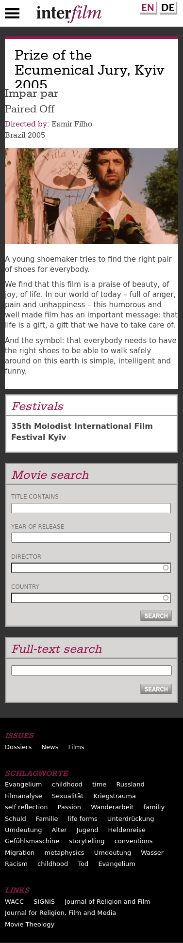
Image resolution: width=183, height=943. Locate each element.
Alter (59, 829)
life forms (83, 818)
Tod (83, 863)
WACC (14, 901)
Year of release (37, 526)
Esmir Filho (71, 124)
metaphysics (64, 852)
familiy (154, 807)
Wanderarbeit (112, 807)
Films (76, 747)
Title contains (35, 496)
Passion (69, 807)
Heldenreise (127, 829)
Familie (47, 818)
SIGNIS (44, 901)
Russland (130, 784)
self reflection (26, 807)
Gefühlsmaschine (32, 841)
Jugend (88, 829)
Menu (12, 15)
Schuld (15, 818)
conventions (134, 841)
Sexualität (67, 796)
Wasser (152, 852)
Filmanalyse (23, 796)
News (49, 747)
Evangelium (23, 784)
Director (26, 556)
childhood (67, 784)
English (147, 6)
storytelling (86, 841)
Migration (19, 852)
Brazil (15, 135)
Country (25, 586)
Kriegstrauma (114, 796)
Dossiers (18, 747)
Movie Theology (29, 924)
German (167, 6)
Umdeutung (23, 829)
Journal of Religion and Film (107, 901)
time (99, 784)
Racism (16, 863)
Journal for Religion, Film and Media (60, 912)
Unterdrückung (130, 818)
